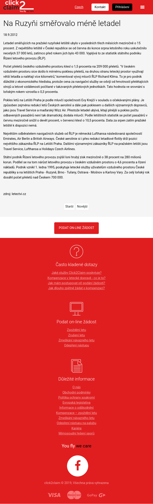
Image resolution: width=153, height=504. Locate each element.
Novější (82, 206)
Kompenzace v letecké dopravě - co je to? (77, 278)
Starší (69, 206)
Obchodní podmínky (76, 392)
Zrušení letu (76, 335)
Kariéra (76, 428)
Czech (79, 7)
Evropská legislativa (76, 403)
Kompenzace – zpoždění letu (76, 413)
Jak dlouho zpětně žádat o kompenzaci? (76, 288)
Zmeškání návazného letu (76, 340)
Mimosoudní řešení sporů (77, 433)
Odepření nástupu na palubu (76, 423)
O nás (77, 387)
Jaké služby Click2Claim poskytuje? (77, 273)
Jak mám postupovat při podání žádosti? (76, 283)
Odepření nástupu (76, 345)
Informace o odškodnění (76, 408)
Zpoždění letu (76, 330)
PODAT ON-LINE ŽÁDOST (76, 228)
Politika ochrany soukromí (76, 397)
